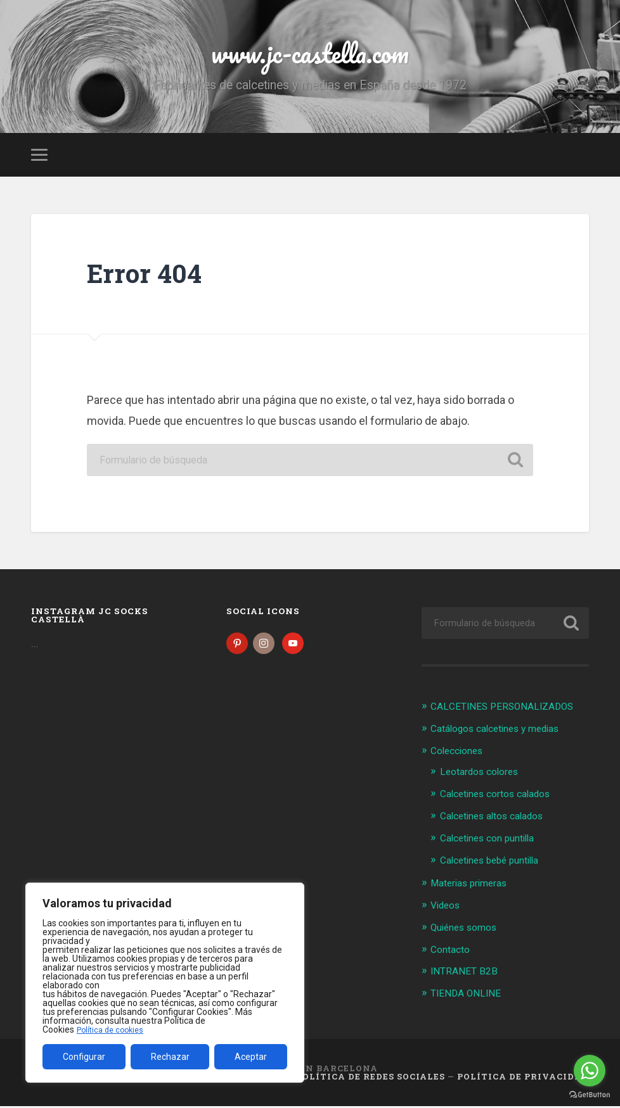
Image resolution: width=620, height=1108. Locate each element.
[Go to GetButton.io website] (589, 1095)
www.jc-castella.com (310, 56)
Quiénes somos (467, 930)
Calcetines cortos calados (502, 799)
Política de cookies (113, 1029)
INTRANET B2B (466, 973)
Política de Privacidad (523, 1078)
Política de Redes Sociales (370, 1078)
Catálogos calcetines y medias (503, 735)
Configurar (84, 1057)
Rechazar (170, 1057)
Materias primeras (473, 887)
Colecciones (459, 757)
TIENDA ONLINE (468, 995)
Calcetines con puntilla (493, 842)
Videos (447, 908)
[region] (164, 983)
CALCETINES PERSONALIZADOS (508, 713)
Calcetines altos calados (498, 821)
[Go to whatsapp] (589, 1070)
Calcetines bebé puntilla (496, 865)
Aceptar (251, 1057)
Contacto (452, 951)
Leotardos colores (484, 778)
